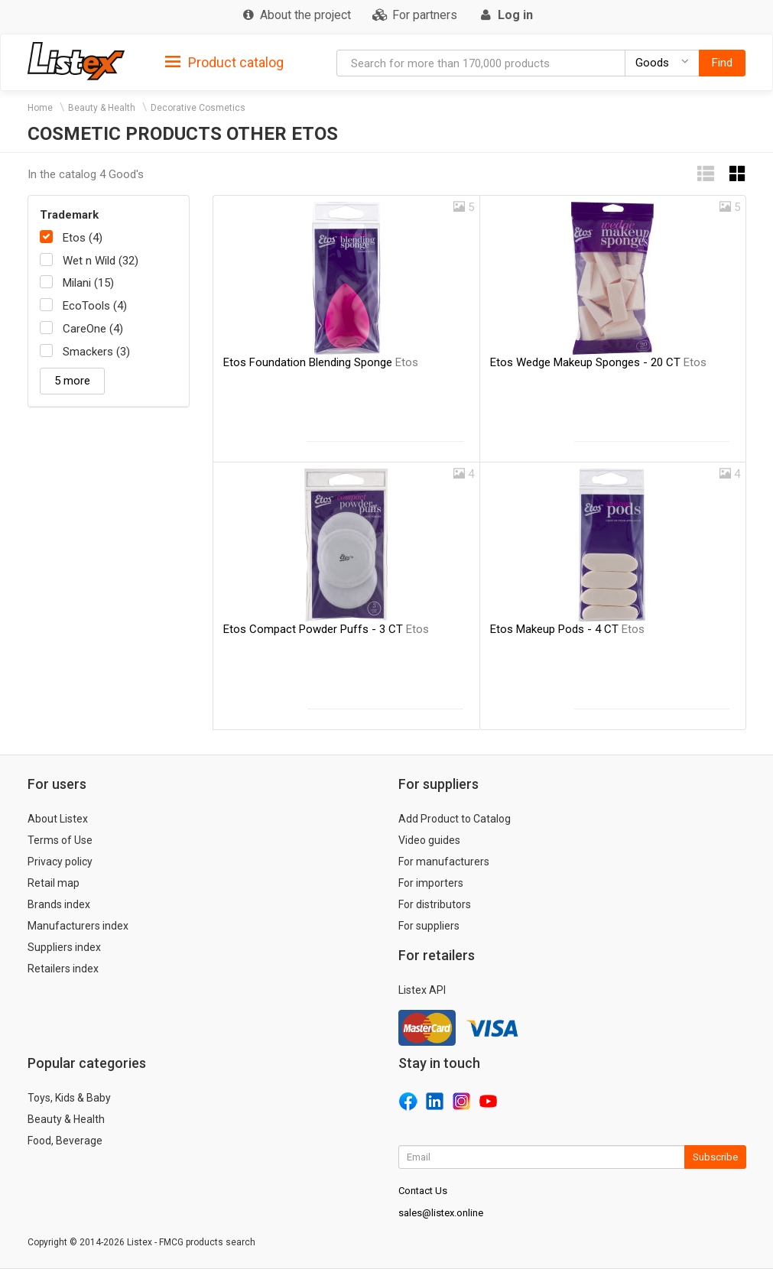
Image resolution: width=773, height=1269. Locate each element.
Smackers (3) (96, 352)
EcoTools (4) (95, 306)
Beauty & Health (101, 107)
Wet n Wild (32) (100, 261)
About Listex (58, 819)
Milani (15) (88, 283)
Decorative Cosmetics (198, 107)
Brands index (59, 904)
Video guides (429, 840)
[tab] (224, 62)
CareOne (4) (93, 329)
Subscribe (715, 1157)
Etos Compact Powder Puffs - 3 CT (326, 629)
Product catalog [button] (224, 63)
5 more (72, 381)
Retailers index (63, 968)
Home (40, 107)
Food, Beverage (65, 1140)
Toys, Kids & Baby (69, 1098)
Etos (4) (82, 238)
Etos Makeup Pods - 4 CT (567, 629)
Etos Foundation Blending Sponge (320, 362)
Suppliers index (64, 947)
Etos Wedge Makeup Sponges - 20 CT (598, 362)
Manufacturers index (78, 926)
